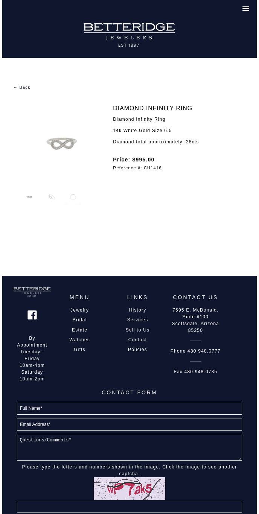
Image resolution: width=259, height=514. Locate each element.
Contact (137, 339)
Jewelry (79, 310)
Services (137, 319)
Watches (79, 339)
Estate (79, 330)
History (137, 310)
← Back (21, 87)
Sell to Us (137, 330)
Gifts (79, 349)
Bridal (80, 319)
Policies (137, 349)
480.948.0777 (204, 351)
